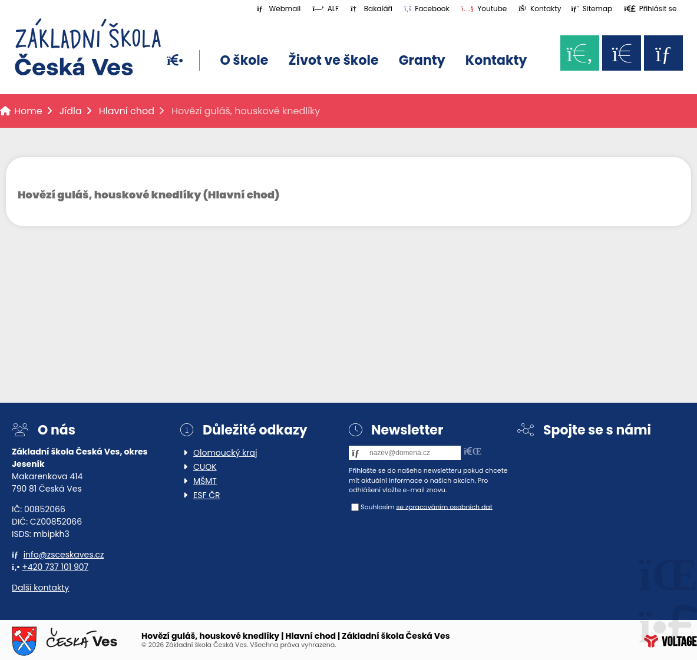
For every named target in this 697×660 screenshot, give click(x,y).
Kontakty (496, 60)
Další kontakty (40, 587)
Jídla (71, 111)
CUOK (205, 467)
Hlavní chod (126, 111)
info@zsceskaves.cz (64, 554)
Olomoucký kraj (225, 453)
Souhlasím (378, 506)
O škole (244, 60)
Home (87, 47)
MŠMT (205, 481)
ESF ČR (206, 495)
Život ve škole (334, 60)
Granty (422, 60)
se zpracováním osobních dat (444, 506)
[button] (650, 8)
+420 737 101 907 (55, 567)
